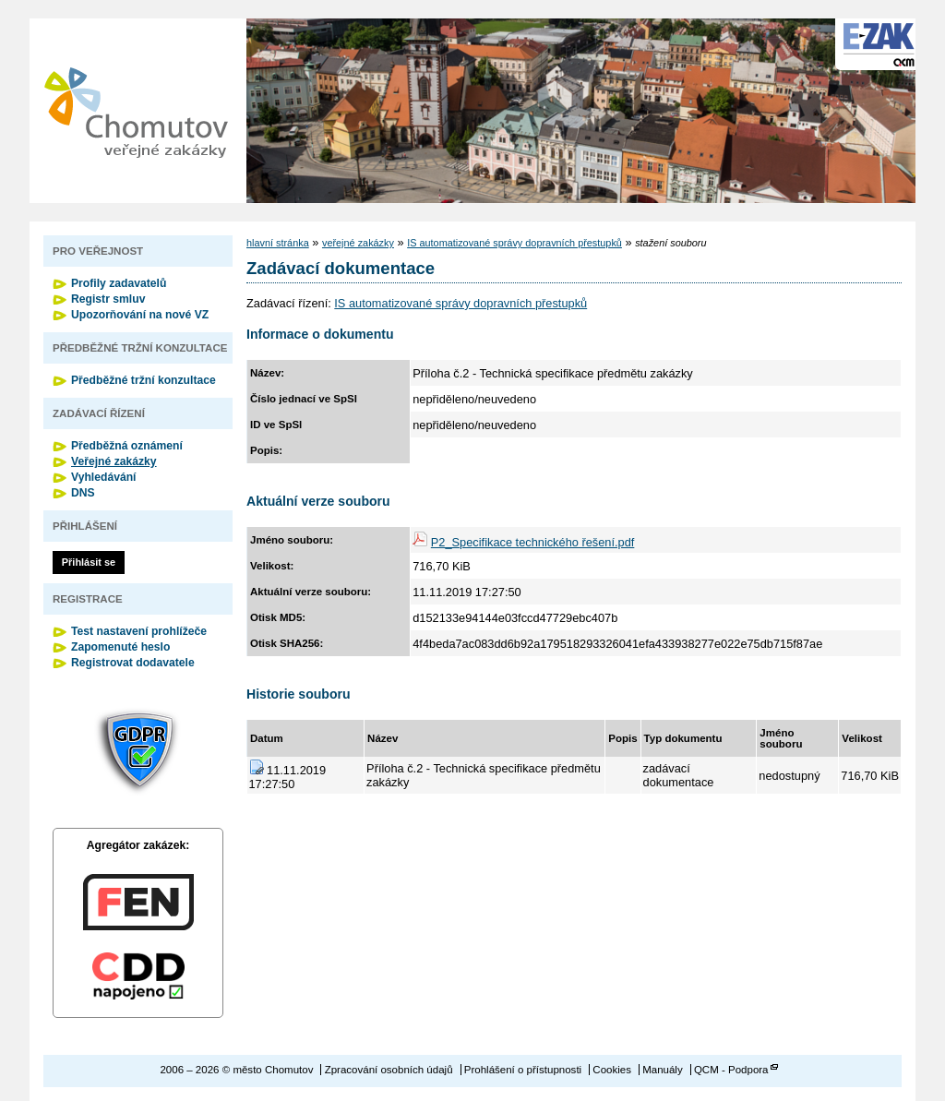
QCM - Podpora (731, 1069)
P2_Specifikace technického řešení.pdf (533, 542)
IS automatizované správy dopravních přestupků (514, 242)
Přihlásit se (88, 562)
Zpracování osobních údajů (389, 1069)
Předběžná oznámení (127, 445)
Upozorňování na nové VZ (140, 314)
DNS (83, 492)
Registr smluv (108, 299)
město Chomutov (136, 110)
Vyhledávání (104, 477)
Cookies (611, 1069)
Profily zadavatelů (118, 283)
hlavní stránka (277, 242)
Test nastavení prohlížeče (139, 631)
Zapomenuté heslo (120, 646)
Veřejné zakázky (114, 461)
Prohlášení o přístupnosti (522, 1069)
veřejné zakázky (358, 242)
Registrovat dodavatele (133, 662)
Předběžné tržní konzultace (143, 380)
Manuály (662, 1069)
